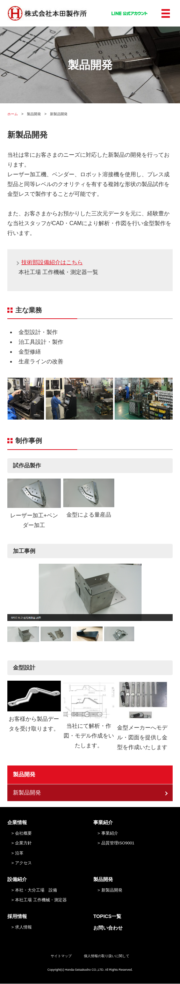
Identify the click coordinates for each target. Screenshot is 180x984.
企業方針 (23, 843)
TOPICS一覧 (107, 916)
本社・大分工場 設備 (36, 890)
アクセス (23, 863)
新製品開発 (27, 793)
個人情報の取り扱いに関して (106, 956)
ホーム (12, 114)
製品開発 (24, 775)
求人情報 (23, 927)
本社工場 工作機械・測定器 (40, 900)
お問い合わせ (108, 928)
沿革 (19, 853)
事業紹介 (109, 833)
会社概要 (23, 833)
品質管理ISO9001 (117, 843)
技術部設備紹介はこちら (52, 262)
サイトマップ (61, 956)
